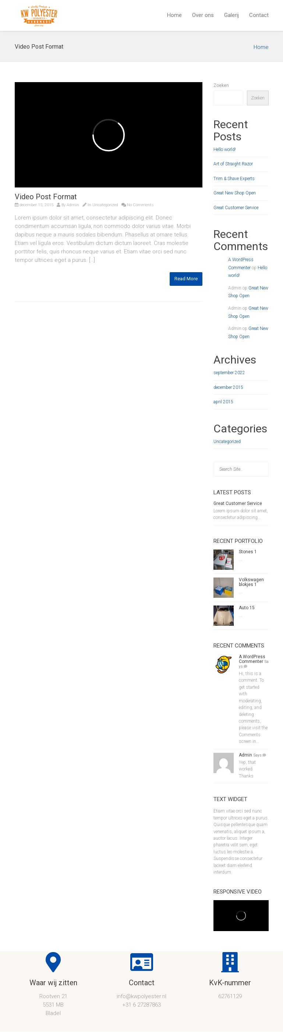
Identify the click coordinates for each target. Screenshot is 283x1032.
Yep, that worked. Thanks (247, 769)
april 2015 (223, 401)
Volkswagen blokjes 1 (251, 582)
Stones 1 (248, 551)
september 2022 (229, 372)
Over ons (203, 15)
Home (174, 15)
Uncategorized (105, 205)
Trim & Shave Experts (234, 178)
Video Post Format (46, 196)
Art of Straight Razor (233, 163)
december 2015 (228, 387)
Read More (186, 278)
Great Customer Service (235, 207)
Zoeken (221, 85)
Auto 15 (247, 607)
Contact (259, 15)
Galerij (231, 15)
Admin (73, 205)
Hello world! (224, 149)
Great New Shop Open (234, 193)
